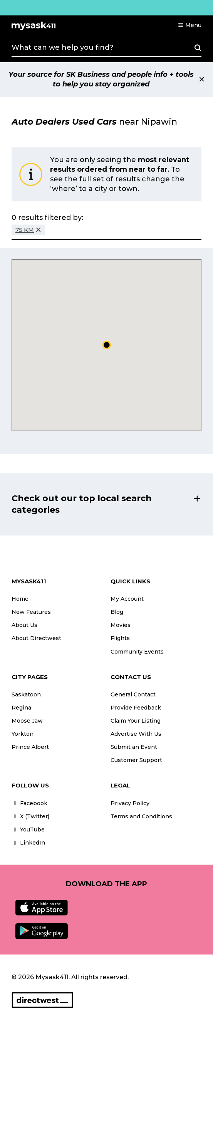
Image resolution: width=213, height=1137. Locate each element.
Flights (120, 638)
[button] (189, 25)
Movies (121, 625)
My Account (127, 598)
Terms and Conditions (141, 816)
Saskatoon (26, 694)
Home (20, 598)
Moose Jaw (27, 720)
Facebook (29, 803)
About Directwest (36, 638)
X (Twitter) (30, 816)
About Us (24, 625)
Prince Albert (30, 746)
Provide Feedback (136, 707)
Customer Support (136, 760)
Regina (21, 707)
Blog (117, 611)
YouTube (28, 829)
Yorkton (23, 733)
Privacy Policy (130, 803)
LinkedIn (28, 842)
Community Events (137, 651)
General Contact (133, 694)
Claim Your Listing (136, 720)
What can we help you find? (62, 47)
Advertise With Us (136, 733)
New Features (31, 611)
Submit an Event (134, 746)
